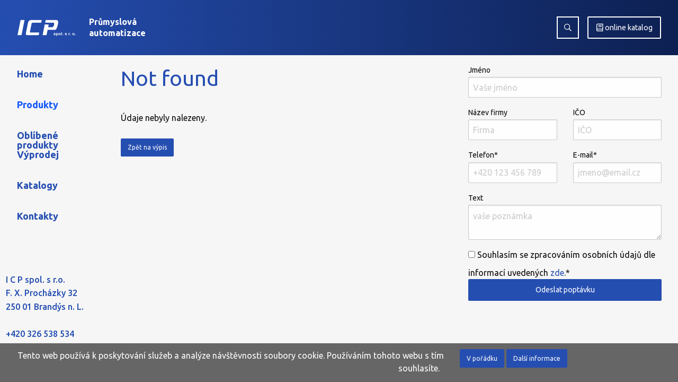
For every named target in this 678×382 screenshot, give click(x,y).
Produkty (37, 104)
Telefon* (512, 167)
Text (565, 217)
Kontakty (37, 216)
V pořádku (482, 358)
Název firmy (512, 124)
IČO (617, 124)
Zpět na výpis (147, 147)
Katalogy (37, 185)
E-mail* (617, 167)
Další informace (536, 358)
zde (557, 272)
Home (30, 73)
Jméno (565, 82)
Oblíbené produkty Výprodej (38, 145)
